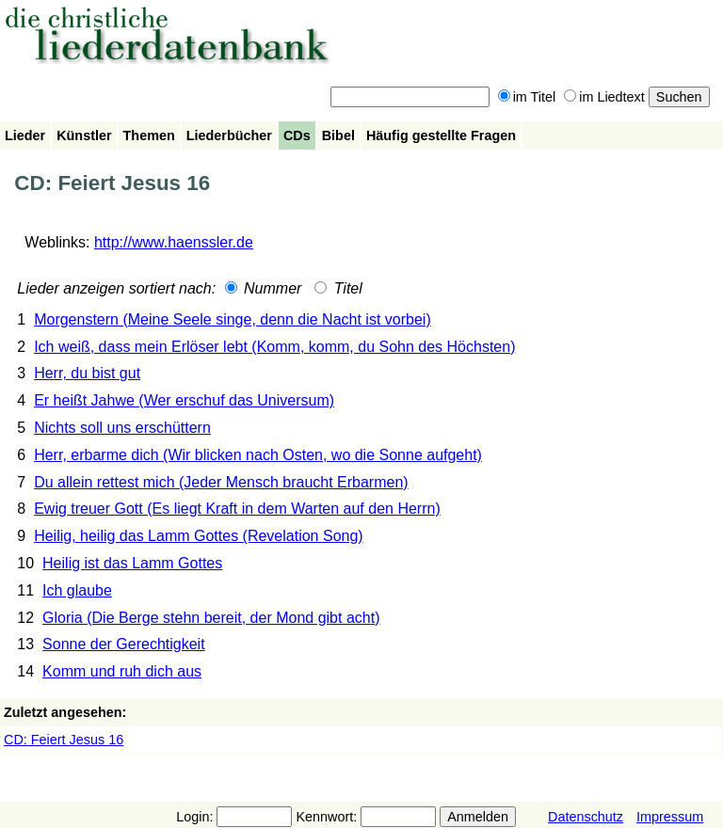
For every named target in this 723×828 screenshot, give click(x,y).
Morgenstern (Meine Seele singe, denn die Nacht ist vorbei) (232, 319)
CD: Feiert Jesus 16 (63, 739)
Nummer (263, 288)
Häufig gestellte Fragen (441, 135)
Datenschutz (585, 816)
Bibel (338, 135)
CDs (297, 135)
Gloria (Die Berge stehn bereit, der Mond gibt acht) (210, 618)
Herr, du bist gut (87, 373)
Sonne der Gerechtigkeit (123, 644)
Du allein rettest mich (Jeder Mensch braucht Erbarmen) (221, 482)
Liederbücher (229, 135)
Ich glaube (77, 590)
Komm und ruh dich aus (121, 671)
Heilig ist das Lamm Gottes (132, 563)
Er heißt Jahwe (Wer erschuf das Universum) (184, 400)
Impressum (669, 816)
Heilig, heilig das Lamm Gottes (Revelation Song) (198, 536)
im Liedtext (604, 96)
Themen (149, 135)
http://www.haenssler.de (173, 242)
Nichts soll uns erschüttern (122, 428)
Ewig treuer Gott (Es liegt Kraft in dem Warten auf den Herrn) (237, 509)
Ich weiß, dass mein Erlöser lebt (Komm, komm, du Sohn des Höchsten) (274, 347)
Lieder (25, 135)
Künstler (83, 135)
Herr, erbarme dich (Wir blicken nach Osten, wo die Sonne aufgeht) (258, 455)
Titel (338, 288)
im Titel (527, 96)
